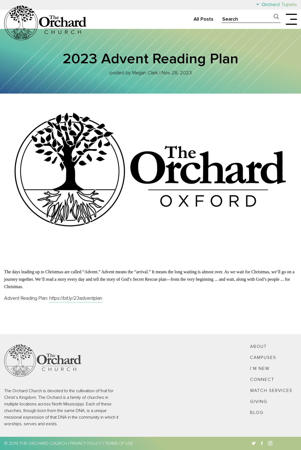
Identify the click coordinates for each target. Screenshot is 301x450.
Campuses (263, 357)
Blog (257, 412)
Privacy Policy (86, 443)
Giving (258, 401)
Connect (262, 379)
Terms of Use (119, 443)
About (258, 346)
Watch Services (271, 390)
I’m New (260, 368)
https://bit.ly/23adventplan (75, 298)
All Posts (203, 19)
